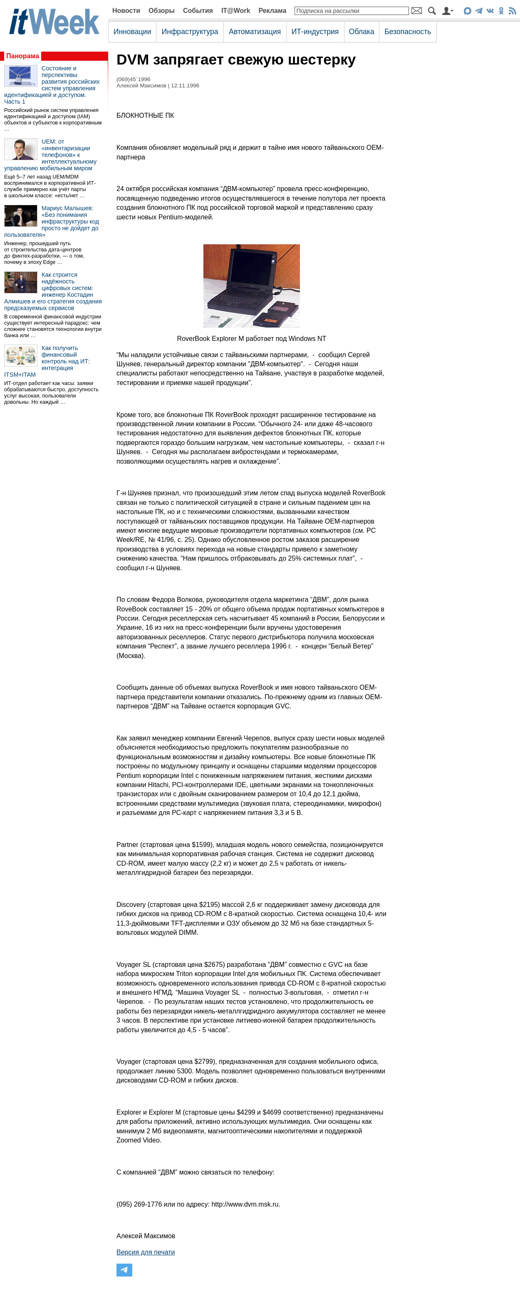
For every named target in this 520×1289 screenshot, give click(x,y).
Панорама (22, 56)
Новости (126, 10)
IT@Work (235, 10)
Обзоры (162, 10)
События (198, 10)
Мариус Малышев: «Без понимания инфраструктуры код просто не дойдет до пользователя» (51, 221)
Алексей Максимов (141, 85)
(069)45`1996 (133, 79)
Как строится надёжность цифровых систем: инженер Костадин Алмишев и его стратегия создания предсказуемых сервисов (53, 291)
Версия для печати (145, 1252)
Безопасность (407, 31)
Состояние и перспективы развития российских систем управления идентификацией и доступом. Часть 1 (52, 85)
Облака (361, 31)
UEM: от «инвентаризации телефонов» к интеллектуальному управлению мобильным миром (50, 154)
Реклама (272, 10)
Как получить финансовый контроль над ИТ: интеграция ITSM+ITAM (47, 361)
